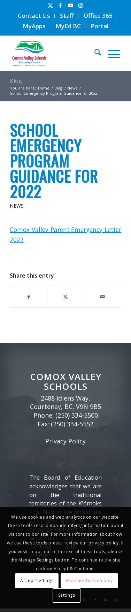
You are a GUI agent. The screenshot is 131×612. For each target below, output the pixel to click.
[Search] (94, 53)
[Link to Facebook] (60, 5)
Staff (67, 15)
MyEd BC (68, 26)
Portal (99, 26)
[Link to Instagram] (80, 5)
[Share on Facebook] (28, 296)
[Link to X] (50, 5)
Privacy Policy (65, 441)
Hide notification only (89, 580)
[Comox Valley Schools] (53, 53)
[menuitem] (34, 16)
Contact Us (34, 15)
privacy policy (103, 543)
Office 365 (98, 15)
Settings (66, 595)
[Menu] (110, 53)
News (17, 205)
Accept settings (36, 580)
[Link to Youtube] (70, 5)
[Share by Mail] (102, 296)
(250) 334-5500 (76, 415)
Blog (16, 81)
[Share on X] (65, 296)
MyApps (34, 26)
